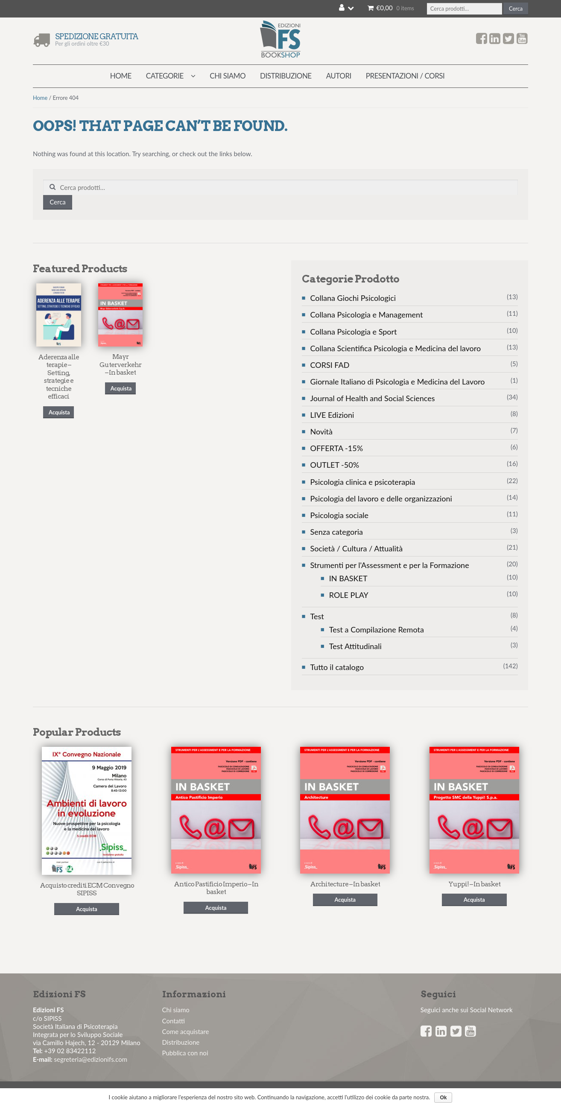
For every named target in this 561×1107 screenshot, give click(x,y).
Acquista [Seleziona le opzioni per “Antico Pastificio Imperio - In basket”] (216, 907)
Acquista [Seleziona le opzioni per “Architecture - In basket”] (345, 899)
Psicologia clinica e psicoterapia (362, 481)
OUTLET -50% (334, 464)
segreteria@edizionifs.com (91, 1059)
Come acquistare (185, 1031)
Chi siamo (227, 75)
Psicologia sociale (339, 515)
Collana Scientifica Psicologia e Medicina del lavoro (395, 348)
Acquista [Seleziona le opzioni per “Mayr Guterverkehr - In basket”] (121, 388)
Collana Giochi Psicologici (353, 298)
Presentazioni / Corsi (405, 75)
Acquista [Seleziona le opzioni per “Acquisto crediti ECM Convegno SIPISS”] (86, 909)
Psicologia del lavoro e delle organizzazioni (381, 498)
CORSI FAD (330, 365)
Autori (338, 75)
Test (317, 616)
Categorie (165, 75)
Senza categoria (336, 531)
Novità (321, 431)
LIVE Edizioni (332, 414)
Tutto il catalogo (337, 667)
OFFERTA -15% (336, 448)
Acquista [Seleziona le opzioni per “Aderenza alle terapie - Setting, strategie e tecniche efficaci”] (59, 412)
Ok (443, 1098)
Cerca (516, 8)
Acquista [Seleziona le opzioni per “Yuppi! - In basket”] (474, 899)
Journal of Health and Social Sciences (372, 398)
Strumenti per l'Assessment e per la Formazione (389, 565)
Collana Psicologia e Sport (353, 331)
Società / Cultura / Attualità (356, 548)
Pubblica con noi (185, 1053)
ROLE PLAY (348, 595)
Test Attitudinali (355, 646)
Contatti (173, 1021)
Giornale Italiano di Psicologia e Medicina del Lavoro (397, 381)
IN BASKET (348, 578)
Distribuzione (286, 75)
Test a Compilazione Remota (376, 629)
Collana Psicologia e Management (366, 314)
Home (120, 75)
